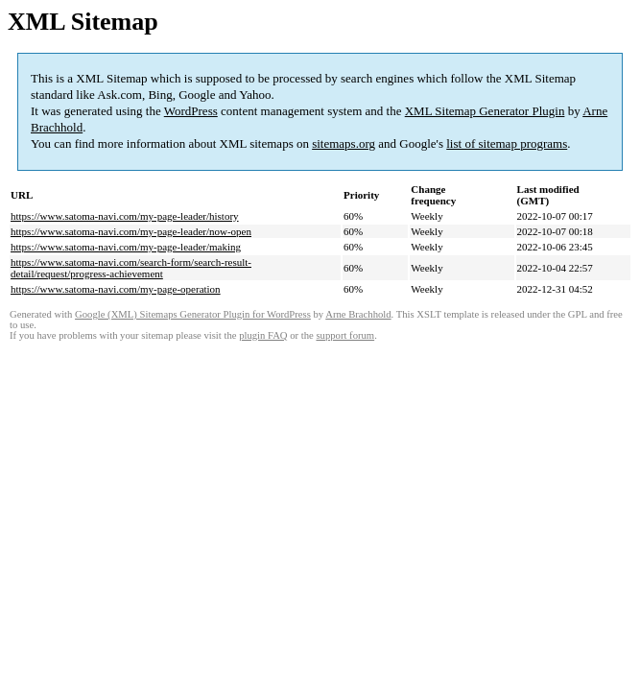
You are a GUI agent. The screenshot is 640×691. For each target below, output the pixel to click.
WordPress (191, 111)
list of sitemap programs (506, 143)
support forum (345, 335)
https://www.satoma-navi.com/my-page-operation (116, 289)
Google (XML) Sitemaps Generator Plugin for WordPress (193, 314)
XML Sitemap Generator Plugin (485, 111)
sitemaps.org (343, 143)
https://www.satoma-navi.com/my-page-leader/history (125, 216)
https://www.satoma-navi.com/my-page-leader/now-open (131, 231)
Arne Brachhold (358, 314)
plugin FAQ (263, 335)
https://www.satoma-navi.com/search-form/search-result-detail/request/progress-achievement (131, 267)
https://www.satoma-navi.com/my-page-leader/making (126, 246)
